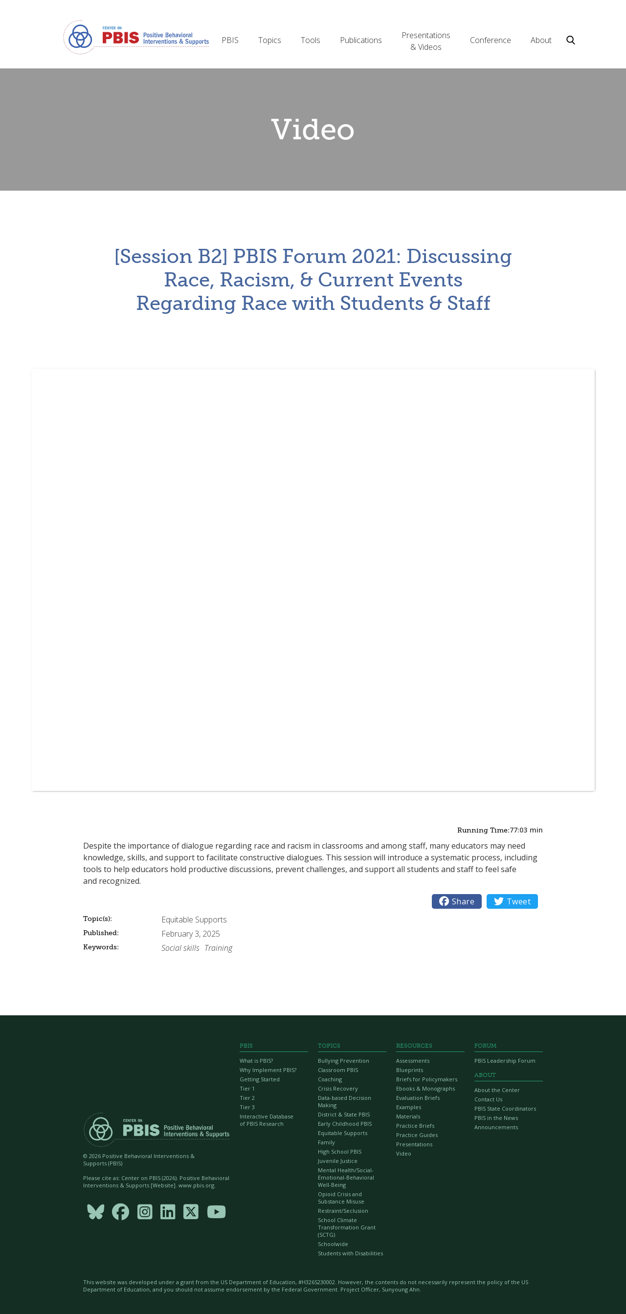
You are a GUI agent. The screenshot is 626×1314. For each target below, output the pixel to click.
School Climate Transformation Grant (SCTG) (347, 1227)
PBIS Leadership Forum (505, 1060)
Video (403, 1153)
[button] (230, 40)
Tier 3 (247, 1107)
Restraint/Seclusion (343, 1210)
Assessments (412, 1060)
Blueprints (409, 1069)
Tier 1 (247, 1088)
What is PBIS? (256, 1060)
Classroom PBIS (338, 1069)
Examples (408, 1107)
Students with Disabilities (350, 1253)
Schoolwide (333, 1244)
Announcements (496, 1127)
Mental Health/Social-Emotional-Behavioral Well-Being (346, 1177)
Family (326, 1142)
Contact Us (488, 1099)
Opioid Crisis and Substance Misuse (341, 1197)
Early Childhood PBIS (345, 1123)
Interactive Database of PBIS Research (266, 1120)
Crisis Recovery (338, 1088)
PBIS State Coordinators (505, 1108)
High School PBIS (339, 1151)
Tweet (512, 901)
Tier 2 (247, 1097)
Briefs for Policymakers (426, 1079)
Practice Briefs (415, 1125)
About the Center (497, 1090)
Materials (408, 1116)
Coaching (330, 1079)
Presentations (414, 1144)
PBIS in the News (496, 1117)
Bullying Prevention (343, 1060)
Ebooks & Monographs (425, 1088)
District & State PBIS (344, 1114)
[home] (136, 37)
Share (456, 901)
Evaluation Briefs (418, 1097)
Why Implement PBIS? (268, 1069)
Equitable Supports (342, 1133)
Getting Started (260, 1079)
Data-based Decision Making (344, 1101)
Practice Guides (417, 1135)
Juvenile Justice (338, 1160)
